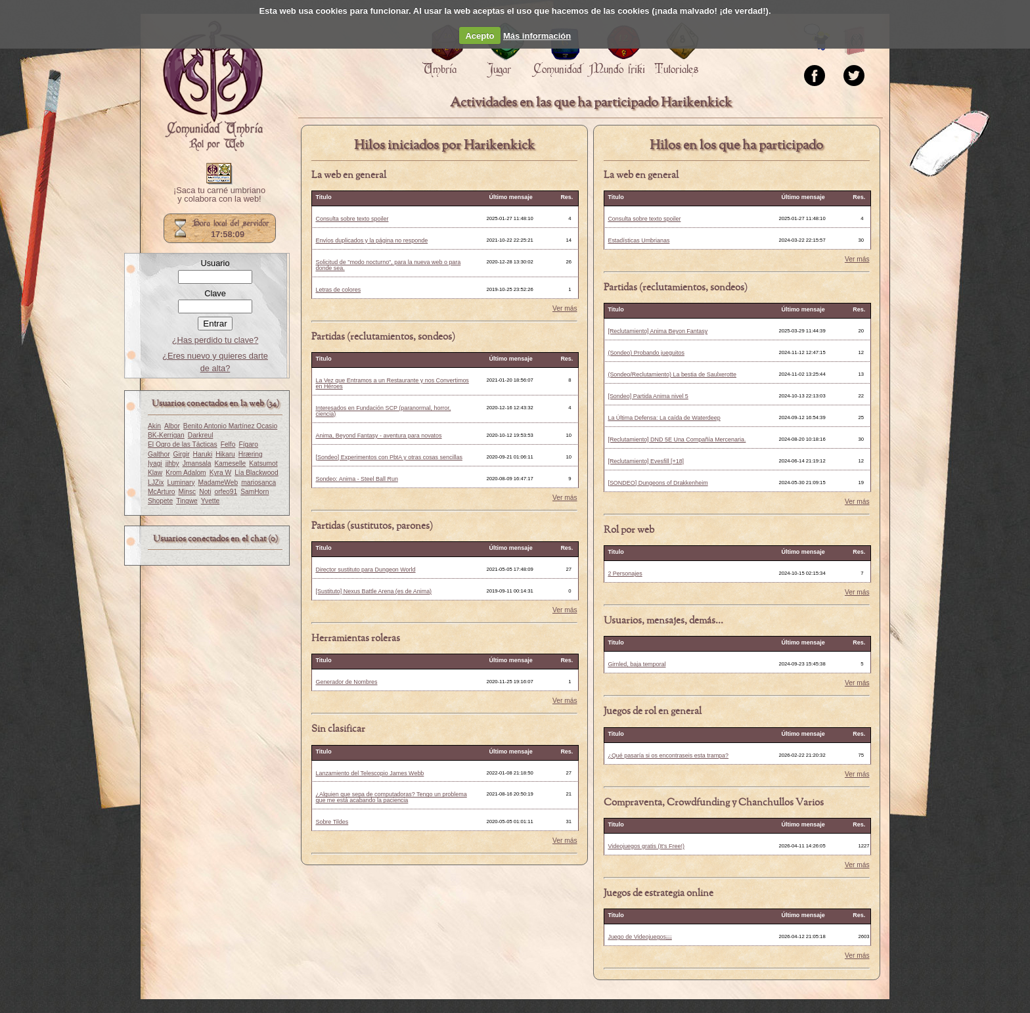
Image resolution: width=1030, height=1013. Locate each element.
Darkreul (200, 435)
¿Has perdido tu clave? (215, 340)
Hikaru (225, 454)
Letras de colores (338, 289)
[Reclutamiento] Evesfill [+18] (646, 461)
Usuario (214, 263)
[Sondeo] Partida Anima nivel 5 (648, 396)
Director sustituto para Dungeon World (365, 569)
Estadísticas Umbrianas (638, 240)
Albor (172, 426)
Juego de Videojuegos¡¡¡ (639, 937)
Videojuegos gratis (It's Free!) (646, 846)
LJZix (156, 482)
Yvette (210, 501)
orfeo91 (225, 491)
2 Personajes (625, 573)
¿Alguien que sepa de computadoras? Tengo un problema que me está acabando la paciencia (390, 797)
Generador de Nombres (346, 682)
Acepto (479, 36)
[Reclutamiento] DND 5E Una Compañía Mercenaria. (677, 439)
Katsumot (263, 463)
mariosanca (258, 482)
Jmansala (197, 463)
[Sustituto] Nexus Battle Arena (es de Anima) (373, 591)
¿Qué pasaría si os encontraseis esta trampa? (668, 755)
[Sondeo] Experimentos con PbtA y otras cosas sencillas (388, 457)
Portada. (213, 86)
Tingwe (187, 501)
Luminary (180, 482)
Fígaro (248, 444)
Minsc (187, 491)
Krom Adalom (186, 472)
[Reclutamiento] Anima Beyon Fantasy (657, 331)
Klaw (155, 472)
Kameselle (230, 463)
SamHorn (254, 491)
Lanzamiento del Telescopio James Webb (369, 773)
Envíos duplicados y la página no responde (371, 240)
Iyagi (155, 463)
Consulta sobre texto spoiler (351, 218)
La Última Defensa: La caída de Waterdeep (664, 418)
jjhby (172, 463)
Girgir (181, 454)
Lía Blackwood (257, 472)
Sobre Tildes (331, 822)
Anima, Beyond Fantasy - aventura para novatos (378, 435)
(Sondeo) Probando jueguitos (646, 352)
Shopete (160, 501)
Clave (215, 293)
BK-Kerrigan (166, 435)
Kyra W (221, 472)
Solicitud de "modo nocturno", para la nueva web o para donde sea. (387, 265)
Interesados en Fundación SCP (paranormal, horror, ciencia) (383, 411)
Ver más (564, 308)
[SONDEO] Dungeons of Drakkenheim (657, 483)
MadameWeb (218, 482)
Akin (154, 426)
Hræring (250, 454)
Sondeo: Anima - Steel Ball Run (356, 479)
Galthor (159, 454)
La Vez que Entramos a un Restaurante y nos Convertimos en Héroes (391, 383)
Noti (205, 491)
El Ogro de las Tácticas (182, 444)
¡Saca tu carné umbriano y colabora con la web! (219, 195)
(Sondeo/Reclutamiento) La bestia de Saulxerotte (672, 374)
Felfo (228, 444)
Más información (537, 36)
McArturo (161, 491)
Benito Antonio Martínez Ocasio (230, 426)
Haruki (203, 454)
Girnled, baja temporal (636, 664)
